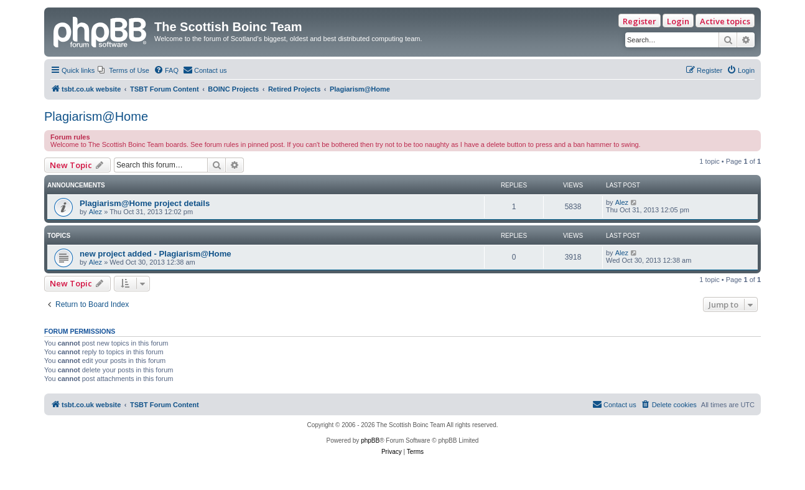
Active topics (725, 21)
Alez (95, 211)
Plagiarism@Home (96, 116)
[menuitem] (123, 70)
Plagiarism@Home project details (145, 203)
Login (678, 21)
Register (639, 21)
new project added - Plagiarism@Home (155, 253)
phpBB (370, 440)
